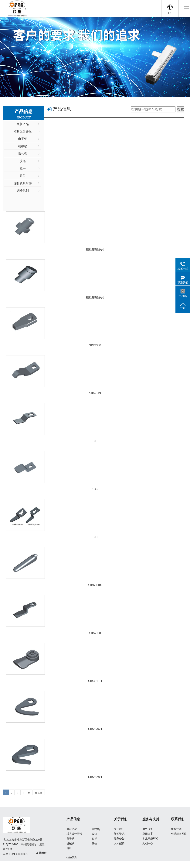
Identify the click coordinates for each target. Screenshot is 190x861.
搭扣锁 (96, 829)
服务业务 (147, 828)
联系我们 (178, 819)
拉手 (94, 838)
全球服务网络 (179, 833)
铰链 (94, 833)
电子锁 (70, 838)
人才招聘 (119, 843)
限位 (94, 843)
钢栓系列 (71, 857)
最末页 (39, 792)
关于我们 (120, 819)
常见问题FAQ (150, 838)
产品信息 (62, 108)
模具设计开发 (74, 833)
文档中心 (147, 843)
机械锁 (70, 843)
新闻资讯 (119, 833)
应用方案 (147, 833)
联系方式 (176, 828)
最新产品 (71, 828)
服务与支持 (150, 819)
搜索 (180, 109)
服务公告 (119, 838)
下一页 (26, 792)
